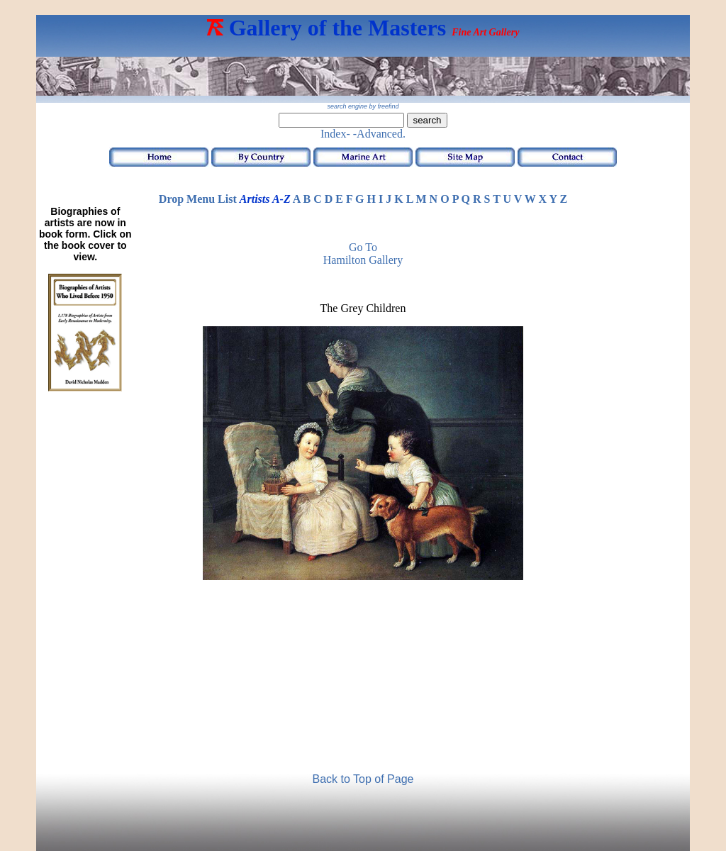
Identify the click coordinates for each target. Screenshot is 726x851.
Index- (335, 134)
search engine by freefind (362, 106)
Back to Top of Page (363, 779)
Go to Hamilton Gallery (363, 253)
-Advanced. (379, 134)
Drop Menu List (198, 199)
